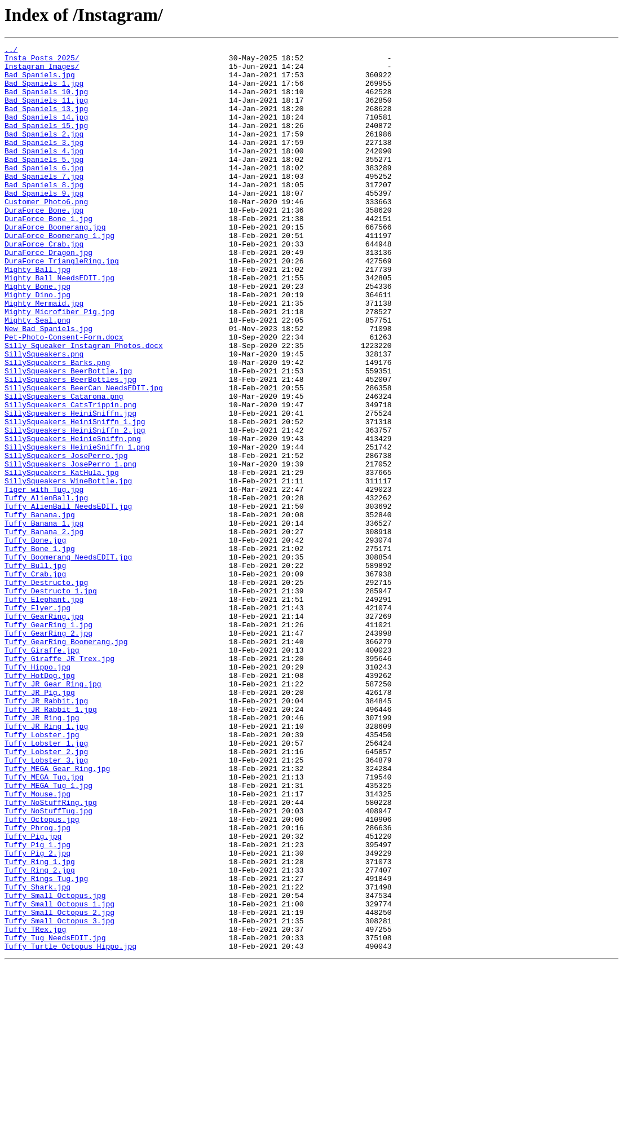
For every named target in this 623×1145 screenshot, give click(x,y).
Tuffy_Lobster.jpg (42, 873)
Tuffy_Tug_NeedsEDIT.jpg (55, 1117)
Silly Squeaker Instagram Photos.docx (84, 406)
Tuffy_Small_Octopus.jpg (55, 1066)
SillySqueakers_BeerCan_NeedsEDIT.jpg (84, 457)
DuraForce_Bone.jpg (44, 244)
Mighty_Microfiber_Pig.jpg (59, 365)
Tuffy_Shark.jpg (37, 1056)
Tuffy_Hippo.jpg (37, 792)
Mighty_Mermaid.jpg (44, 355)
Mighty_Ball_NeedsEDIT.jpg (59, 325)
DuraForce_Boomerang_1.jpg (59, 274)
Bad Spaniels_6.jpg (44, 193)
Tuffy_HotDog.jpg (40, 802)
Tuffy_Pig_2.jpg (37, 1015)
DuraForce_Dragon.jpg (48, 294)
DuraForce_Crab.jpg (44, 284)
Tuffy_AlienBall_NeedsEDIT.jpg (68, 599)
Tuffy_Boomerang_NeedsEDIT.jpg (68, 660)
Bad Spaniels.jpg (40, 81)
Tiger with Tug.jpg (44, 579)
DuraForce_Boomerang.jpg (55, 264)
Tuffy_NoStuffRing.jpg (51, 954)
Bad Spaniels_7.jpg (44, 203)
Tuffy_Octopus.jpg (42, 975)
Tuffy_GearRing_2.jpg (48, 751)
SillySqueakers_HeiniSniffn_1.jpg (75, 497)
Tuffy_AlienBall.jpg (46, 589)
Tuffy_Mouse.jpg (37, 944)
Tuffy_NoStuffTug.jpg (48, 964)
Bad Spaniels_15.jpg (46, 142)
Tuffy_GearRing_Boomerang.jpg (66, 761)
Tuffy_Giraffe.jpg (42, 772)
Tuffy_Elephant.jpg (44, 711)
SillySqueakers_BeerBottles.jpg (70, 447)
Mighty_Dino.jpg (37, 345)
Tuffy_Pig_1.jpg (37, 1005)
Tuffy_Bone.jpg (35, 640)
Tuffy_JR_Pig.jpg (40, 822)
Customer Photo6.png (46, 233)
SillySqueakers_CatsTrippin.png (70, 477)
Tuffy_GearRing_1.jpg (48, 741)
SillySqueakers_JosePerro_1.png (70, 548)
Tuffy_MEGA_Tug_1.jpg (48, 934)
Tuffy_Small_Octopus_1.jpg (59, 1076)
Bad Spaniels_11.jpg (46, 112)
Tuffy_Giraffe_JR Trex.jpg (59, 782)
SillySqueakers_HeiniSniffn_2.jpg (75, 508)
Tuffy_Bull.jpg (35, 670)
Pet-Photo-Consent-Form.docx (64, 396)
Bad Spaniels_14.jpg (46, 132)
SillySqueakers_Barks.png (57, 426)
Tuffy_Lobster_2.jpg (46, 893)
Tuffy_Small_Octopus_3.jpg (59, 1096)
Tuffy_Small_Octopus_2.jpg (59, 1086)
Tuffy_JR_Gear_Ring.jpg (53, 812)
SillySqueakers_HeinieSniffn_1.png (77, 528)
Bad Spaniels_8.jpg (44, 213)
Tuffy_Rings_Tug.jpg (46, 1046)
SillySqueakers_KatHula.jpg (62, 558)
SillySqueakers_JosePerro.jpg (66, 538)
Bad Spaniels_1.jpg (44, 91)
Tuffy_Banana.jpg (40, 609)
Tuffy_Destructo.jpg (46, 690)
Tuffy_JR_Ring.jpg (42, 853)
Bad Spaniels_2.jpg (44, 152)
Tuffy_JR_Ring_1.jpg (46, 863)
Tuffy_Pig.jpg (33, 995)
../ (11, 51)
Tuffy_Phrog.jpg (37, 985)
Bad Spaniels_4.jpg (44, 173)
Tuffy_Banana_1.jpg (44, 619)
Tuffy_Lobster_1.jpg (46, 883)
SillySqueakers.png (44, 416)
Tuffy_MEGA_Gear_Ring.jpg (57, 914)
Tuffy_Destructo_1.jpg (51, 700)
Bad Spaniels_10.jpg (46, 101)
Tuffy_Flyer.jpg (37, 721)
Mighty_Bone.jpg (37, 335)
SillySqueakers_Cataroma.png (64, 467)
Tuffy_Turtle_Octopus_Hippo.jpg (70, 1127)
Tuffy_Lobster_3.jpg (46, 904)
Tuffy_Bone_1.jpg (40, 650)
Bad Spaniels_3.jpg (44, 162)
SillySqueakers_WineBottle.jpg (68, 568)
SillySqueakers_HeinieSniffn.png (73, 518)
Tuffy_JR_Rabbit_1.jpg (51, 843)
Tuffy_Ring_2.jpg (40, 1035)
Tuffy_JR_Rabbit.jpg (46, 832)
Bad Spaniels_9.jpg (44, 223)
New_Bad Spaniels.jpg (48, 386)
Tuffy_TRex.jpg (35, 1107)
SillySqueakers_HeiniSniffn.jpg (70, 487)
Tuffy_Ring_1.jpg (40, 1025)
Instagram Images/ (42, 71)
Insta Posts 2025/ (42, 61)
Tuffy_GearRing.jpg (44, 731)
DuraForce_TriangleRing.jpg (62, 305)
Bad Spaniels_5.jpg (44, 183)
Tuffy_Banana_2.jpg (44, 629)
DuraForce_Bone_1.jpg (48, 254)
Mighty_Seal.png (37, 376)
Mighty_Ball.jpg (37, 315)
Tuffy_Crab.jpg (35, 680)
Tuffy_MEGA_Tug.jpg (44, 924)
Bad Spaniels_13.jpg (46, 122)
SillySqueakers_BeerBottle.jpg (68, 436)
